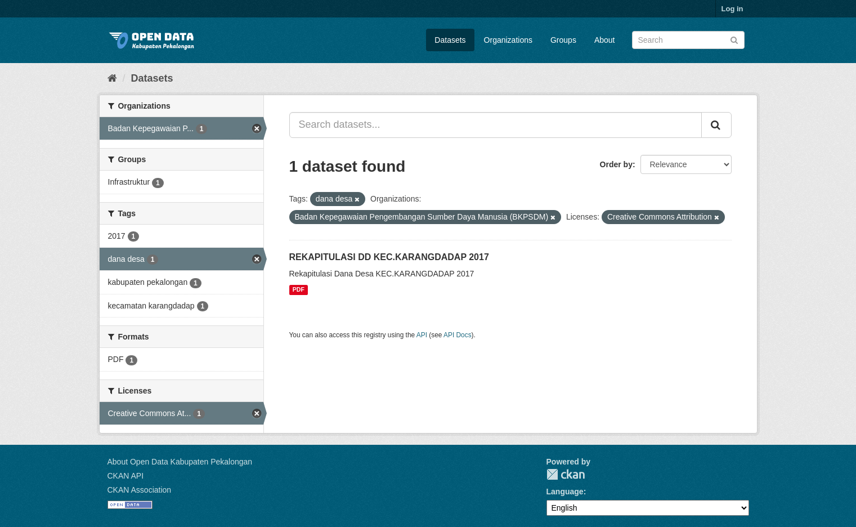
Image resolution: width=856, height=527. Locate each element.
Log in (732, 9)
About (604, 39)
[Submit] (734, 39)
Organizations (508, 39)
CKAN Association (139, 489)
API (421, 335)
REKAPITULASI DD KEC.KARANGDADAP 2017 (389, 257)
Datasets (449, 39)
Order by (616, 164)
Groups (563, 39)
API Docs (457, 335)
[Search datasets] (688, 40)
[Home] (112, 78)
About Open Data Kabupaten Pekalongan (180, 461)
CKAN (565, 474)
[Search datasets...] (495, 125)
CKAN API (125, 475)
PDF (298, 290)
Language (565, 491)
